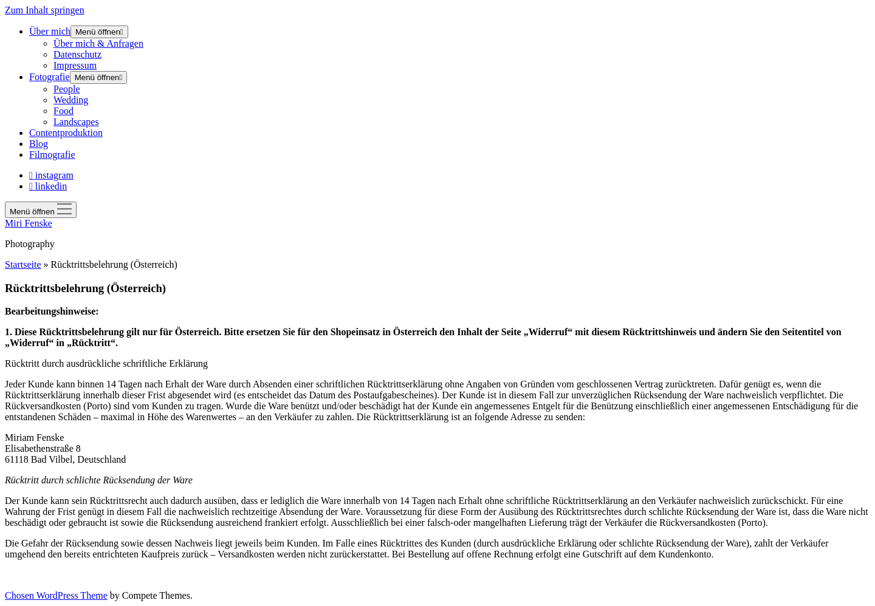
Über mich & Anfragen (98, 43)
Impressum (75, 65)
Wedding (70, 100)
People (66, 89)
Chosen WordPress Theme (56, 595)
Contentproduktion (66, 133)
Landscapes (76, 122)
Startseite (23, 264)
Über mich (49, 31)
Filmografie (52, 154)
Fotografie (49, 77)
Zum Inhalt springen (44, 10)
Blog (38, 143)
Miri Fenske (28, 223)
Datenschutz (77, 54)
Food (63, 111)
